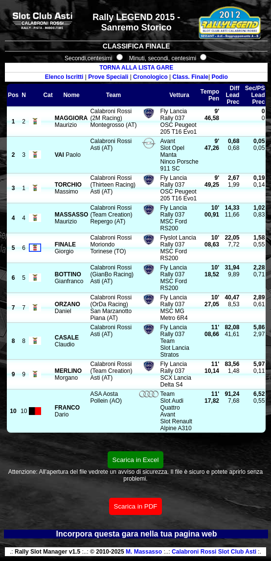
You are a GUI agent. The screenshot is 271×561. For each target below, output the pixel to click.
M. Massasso (144, 551)
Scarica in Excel (136, 459)
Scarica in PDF (136, 506)
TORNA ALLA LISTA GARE (136, 67)
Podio (219, 76)
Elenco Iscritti (64, 76)
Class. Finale (190, 76)
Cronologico (150, 76)
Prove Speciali (108, 76)
